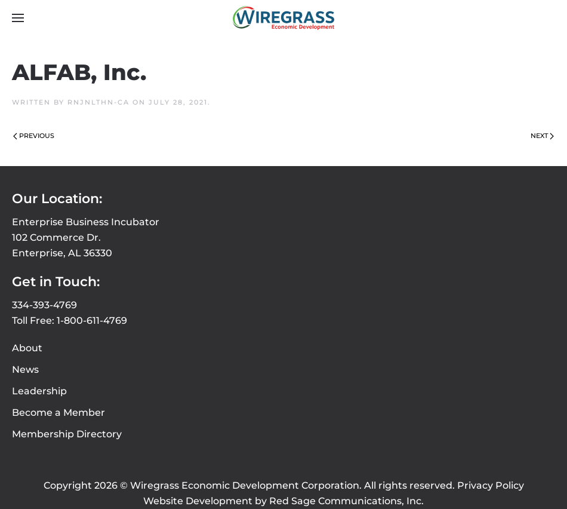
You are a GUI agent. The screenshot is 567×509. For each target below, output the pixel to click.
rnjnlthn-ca (98, 102)
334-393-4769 (44, 305)
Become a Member (58, 412)
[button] (18, 18)
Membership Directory (67, 434)
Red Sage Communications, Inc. (346, 501)
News (25, 369)
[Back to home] (283, 18)
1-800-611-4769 (92, 320)
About (27, 348)
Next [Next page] (542, 135)
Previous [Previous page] (33, 135)
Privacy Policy (490, 485)
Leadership (39, 391)
